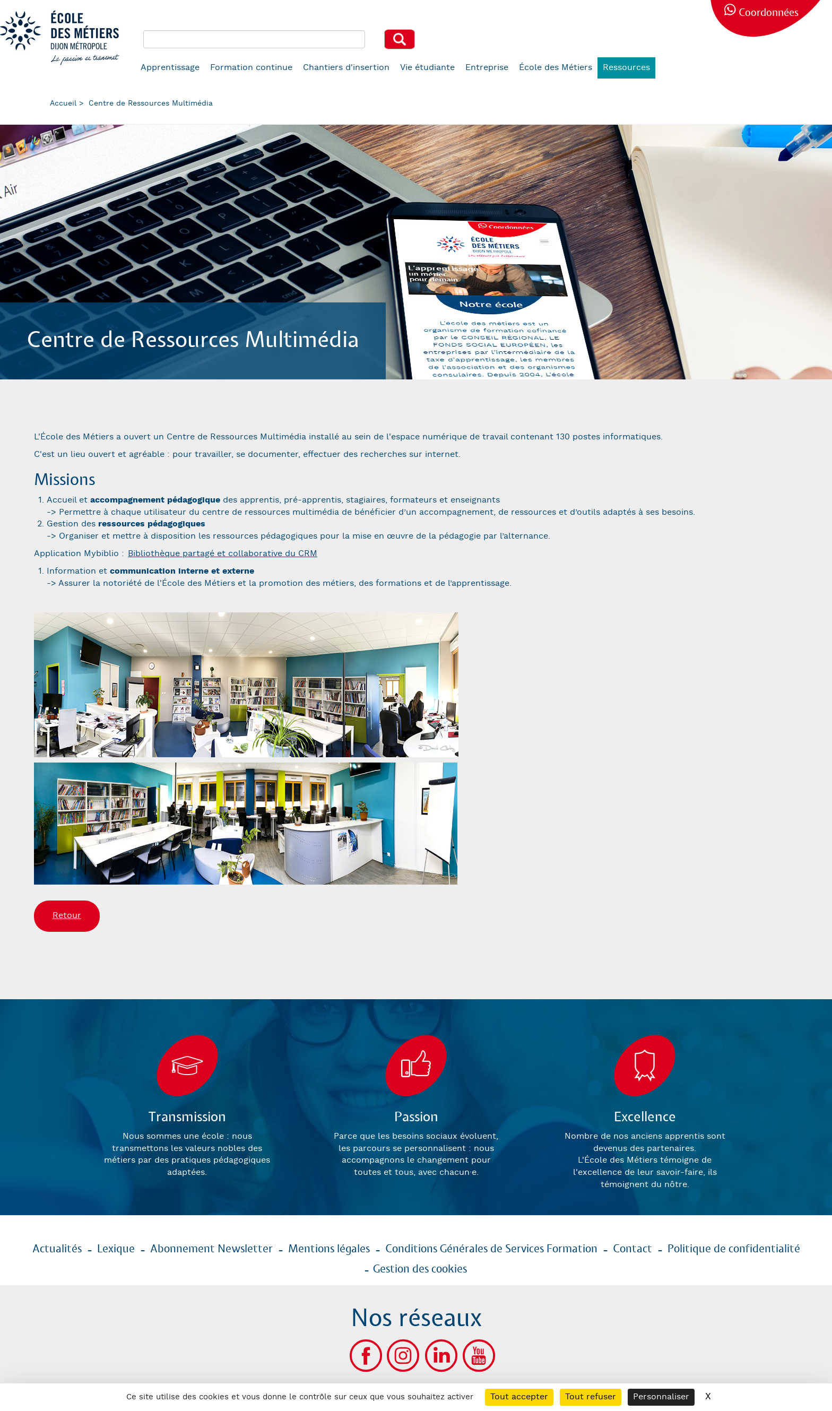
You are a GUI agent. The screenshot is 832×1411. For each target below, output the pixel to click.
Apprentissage (170, 67)
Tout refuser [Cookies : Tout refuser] (590, 1397)
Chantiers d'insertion (346, 67)
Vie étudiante (427, 67)
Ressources (626, 67)
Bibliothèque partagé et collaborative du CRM (222, 553)
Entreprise (486, 67)
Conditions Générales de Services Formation (491, 1249)
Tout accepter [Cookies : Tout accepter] (519, 1397)
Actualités (57, 1249)
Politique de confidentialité (734, 1249)
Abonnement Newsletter (211, 1249)
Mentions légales (329, 1249)
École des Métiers (555, 67)
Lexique (116, 1249)
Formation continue (251, 67)
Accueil (63, 103)
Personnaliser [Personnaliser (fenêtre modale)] (661, 1397)
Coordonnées (769, 13)
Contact (632, 1249)
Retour (67, 915)
